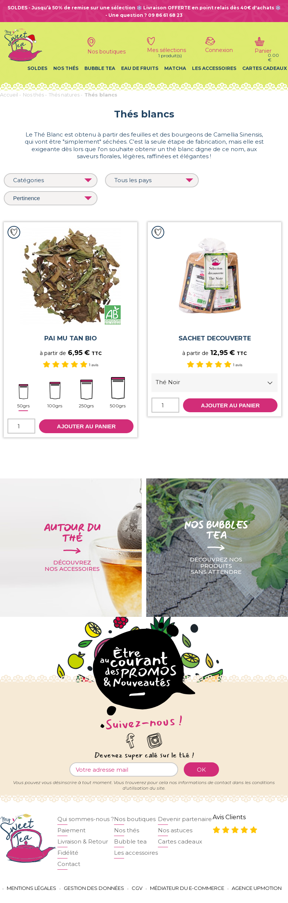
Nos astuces (175, 830)
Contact (68, 863)
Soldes (37, 68)
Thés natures (64, 95)
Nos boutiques (135, 819)
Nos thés (65, 68)
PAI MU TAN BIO (70, 338)
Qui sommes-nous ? (85, 819)
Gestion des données (94, 888)
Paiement (71, 830)
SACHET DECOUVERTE (214, 338)
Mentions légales (31, 888)
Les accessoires (214, 68)
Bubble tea (99, 68)
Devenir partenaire (185, 819)
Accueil (9, 95)
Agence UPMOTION (257, 888)
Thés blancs (100, 95)
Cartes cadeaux (264, 68)
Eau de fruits (139, 68)
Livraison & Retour (82, 841)
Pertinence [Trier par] (52, 198)
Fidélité (67, 852)
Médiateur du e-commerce (187, 888)
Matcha (175, 68)
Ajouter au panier (86, 426)
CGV (137, 888)
